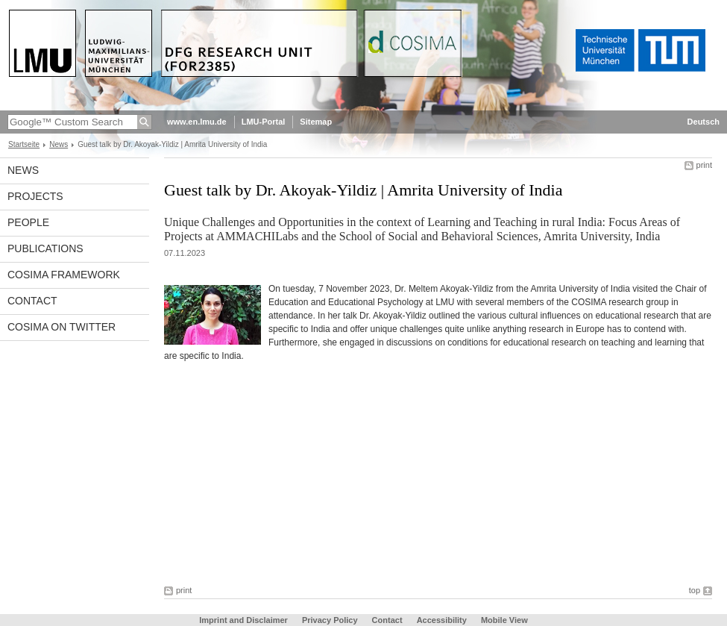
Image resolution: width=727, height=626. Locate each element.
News (58, 144)
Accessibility (443, 620)
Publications (45, 248)
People (28, 222)
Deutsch (703, 121)
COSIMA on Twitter (61, 327)
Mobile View (504, 620)
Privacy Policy (330, 620)
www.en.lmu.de (197, 121)
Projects (35, 196)
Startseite (24, 144)
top (694, 590)
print (704, 164)
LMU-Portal (264, 121)
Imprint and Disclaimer (243, 620)
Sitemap (316, 121)
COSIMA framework (63, 275)
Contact (32, 301)
